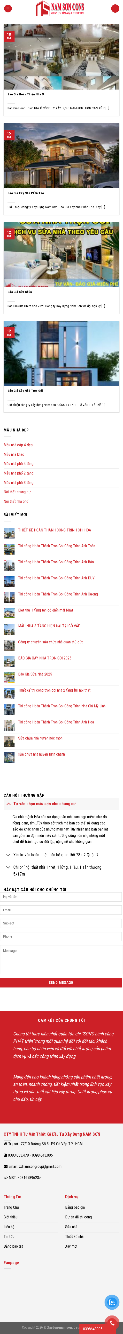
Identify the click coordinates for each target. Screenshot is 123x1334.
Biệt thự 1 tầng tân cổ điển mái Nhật (45, 610)
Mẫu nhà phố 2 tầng (18, 473)
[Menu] (8, 9)
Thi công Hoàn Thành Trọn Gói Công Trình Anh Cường (58, 594)
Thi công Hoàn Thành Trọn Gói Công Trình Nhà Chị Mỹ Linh (62, 706)
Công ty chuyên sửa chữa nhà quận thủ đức (51, 642)
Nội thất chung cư (17, 492)
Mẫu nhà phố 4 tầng (18, 463)
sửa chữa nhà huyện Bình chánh (41, 754)
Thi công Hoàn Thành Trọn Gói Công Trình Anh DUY (56, 578)
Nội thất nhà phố (16, 501)
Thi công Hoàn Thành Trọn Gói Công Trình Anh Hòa (56, 722)
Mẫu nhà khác (14, 454)
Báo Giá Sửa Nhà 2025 (35, 674)
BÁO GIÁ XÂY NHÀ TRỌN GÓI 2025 (44, 658)
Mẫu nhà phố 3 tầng (18, 482)
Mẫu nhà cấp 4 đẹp (18, 445)
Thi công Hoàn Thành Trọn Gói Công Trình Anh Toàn (56, 546)
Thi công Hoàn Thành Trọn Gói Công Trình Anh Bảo (56, 562)
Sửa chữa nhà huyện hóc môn (40, 738)
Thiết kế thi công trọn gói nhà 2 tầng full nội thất (54, 690)
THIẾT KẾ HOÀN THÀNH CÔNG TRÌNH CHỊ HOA (54, 530)
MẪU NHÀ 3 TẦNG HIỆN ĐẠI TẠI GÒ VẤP (49, 626)
